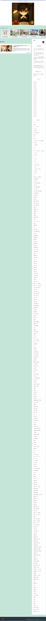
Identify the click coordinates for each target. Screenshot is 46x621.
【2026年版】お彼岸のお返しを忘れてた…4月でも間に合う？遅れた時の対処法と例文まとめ (39, 54)
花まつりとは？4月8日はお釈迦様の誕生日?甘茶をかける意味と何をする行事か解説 (39, 58)
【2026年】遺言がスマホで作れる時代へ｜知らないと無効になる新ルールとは (39, 62)
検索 (34, 40)
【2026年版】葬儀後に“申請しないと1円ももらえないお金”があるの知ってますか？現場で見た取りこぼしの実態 (39, 66)
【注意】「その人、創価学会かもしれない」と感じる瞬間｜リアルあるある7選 (39, 49)
